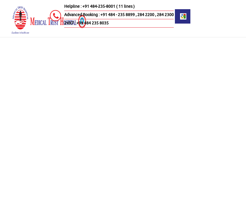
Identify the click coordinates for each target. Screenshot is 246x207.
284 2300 (165, 14)
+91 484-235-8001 (98, 6)
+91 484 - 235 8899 (117, 14)
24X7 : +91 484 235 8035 (86, 23)
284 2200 (145, 14)
